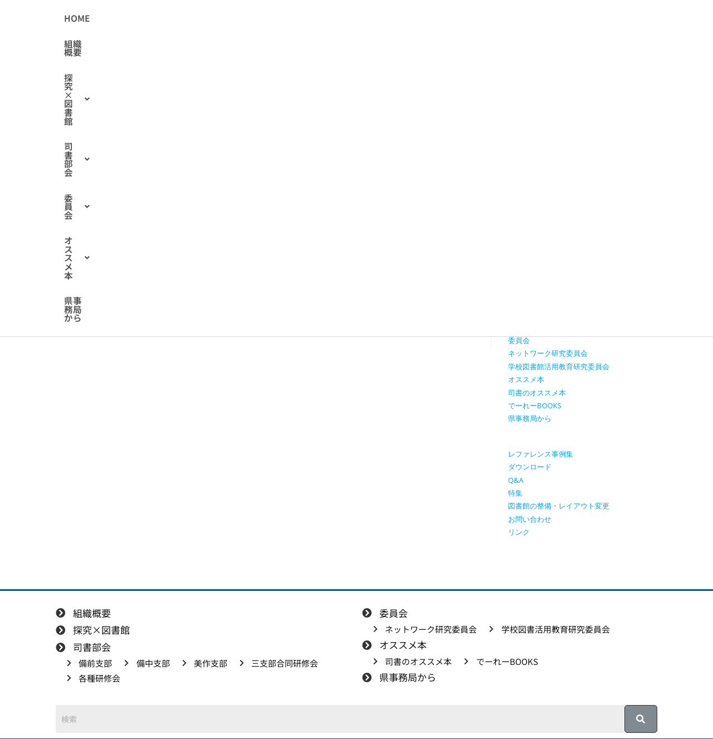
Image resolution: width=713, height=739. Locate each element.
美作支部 (522, 301)
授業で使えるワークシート (551, 210)
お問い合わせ (529, 519)
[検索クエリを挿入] (585, 131)
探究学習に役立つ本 (540, 249)
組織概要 (214, 19)
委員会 (403, 19)
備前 (157, 172)
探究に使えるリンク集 (544, 236)
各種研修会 (526, 327)
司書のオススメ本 (537, 393)
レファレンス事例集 (540, 454)
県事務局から (532, 19)
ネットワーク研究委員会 (548, 353)
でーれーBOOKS (534, 405)
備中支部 (522, 288)
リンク (519, 532)
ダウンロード (529, 467)
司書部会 (347, 19)
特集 (515, 493)
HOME (168, 19)
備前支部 (522, 275)
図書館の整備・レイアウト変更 (558, 506)
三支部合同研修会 (537, 314)
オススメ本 (464, 19)
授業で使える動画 (537, 223)
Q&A (516, 480)
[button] (277, 18)
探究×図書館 (277, 19)
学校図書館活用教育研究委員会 (558, 366)
